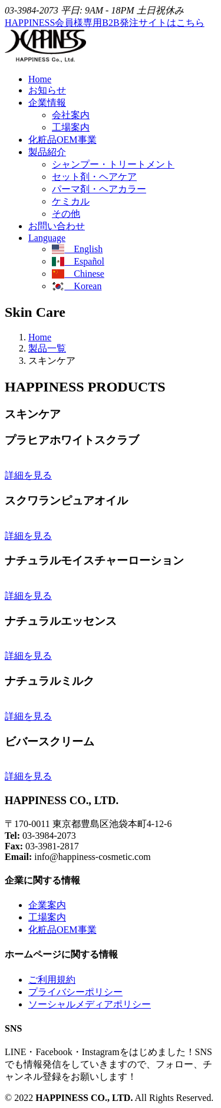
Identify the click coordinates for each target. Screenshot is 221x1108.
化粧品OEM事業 (62, 140)
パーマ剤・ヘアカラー (99, 189)
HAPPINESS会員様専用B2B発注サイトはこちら (104, 23)
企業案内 (47, 905)
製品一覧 (47, 348)
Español (78, 261)
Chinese (78, 274)
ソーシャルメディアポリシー (89, 1004)
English (77, 249)
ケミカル (71, 201)
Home (39, 79)
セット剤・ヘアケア (94, 177)
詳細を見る (28, 475)
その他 (66, 214)
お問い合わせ (56, 226)
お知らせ (47, 90)
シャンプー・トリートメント (113, 164)
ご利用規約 (51, 980)
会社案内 (71, 115)
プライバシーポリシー (75, 992)
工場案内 (71, 127)
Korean (76, 286)
